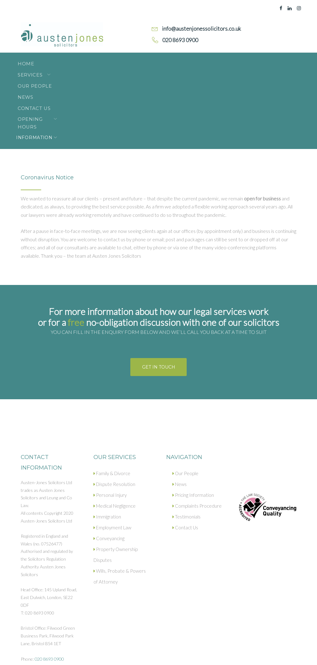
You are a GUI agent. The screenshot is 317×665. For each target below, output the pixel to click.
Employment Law (111, 460)
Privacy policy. (69, 655)
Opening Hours (229, 60)
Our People (107, 60)
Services (61, 60)
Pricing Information (192, 428)
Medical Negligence (114, 439)
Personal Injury (110, 428)
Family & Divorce (111, 406)
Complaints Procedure (196, 439)
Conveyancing (108, 471)
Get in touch (158, 300)
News (144, 60)
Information (39, 70)
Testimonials (186, 450)
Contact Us (179, 60)
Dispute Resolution (114, 417)
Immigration (106, 450)
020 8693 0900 (49, 592)
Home (29, 60)
